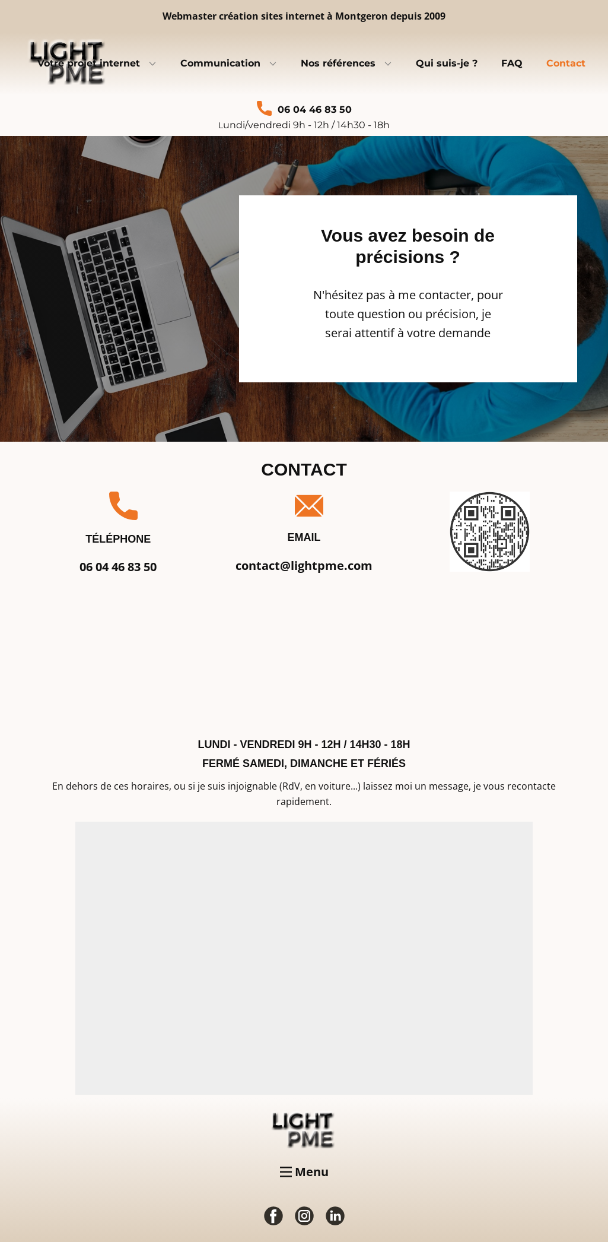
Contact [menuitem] (565, 63)
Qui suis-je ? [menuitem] (447, 63)
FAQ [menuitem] (512, 63)
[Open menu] (304, 1172)
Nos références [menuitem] (338, 63)
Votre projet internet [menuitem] (88, 63)
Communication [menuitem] (220, 63)
